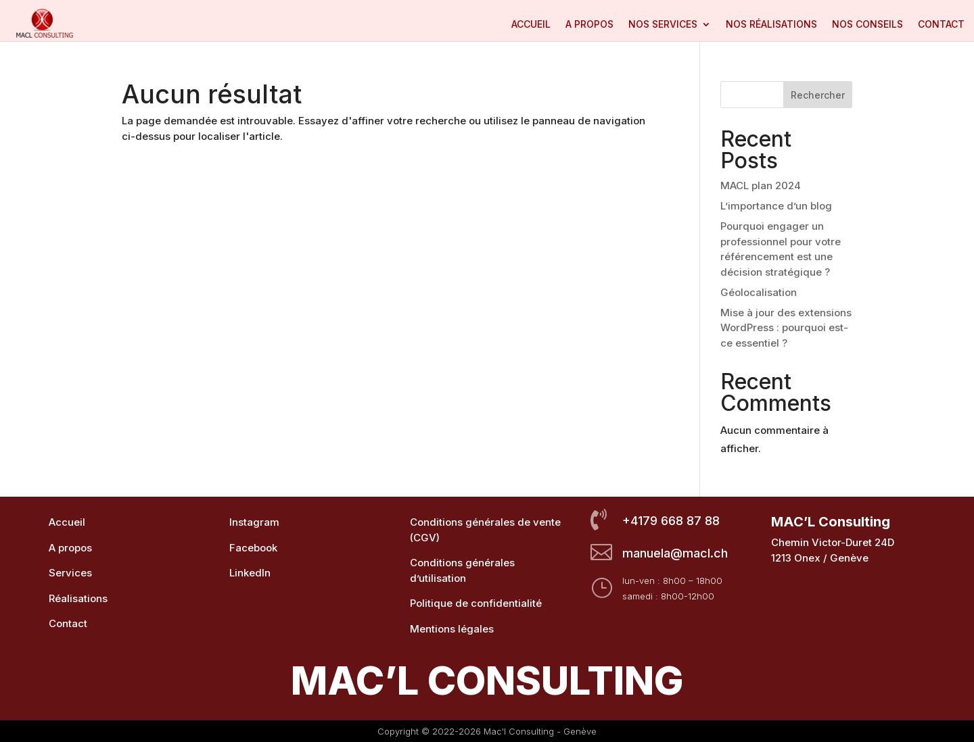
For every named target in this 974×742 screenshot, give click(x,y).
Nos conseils (867, 25)
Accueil (531, 25)
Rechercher (818, 95)
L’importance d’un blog (776, 205)
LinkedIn (250, 572)
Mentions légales (452, 628)
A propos (589, 25)
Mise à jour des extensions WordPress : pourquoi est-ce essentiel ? (786, 327)
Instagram (254, 522)
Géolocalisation (758, 292)
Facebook (253, 547)
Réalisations (78, 598)
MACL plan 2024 (760, 185)
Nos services (662, 25)
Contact (941, 25)
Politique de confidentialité (476, 603)
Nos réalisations (771, 25)
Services (70, 572)
